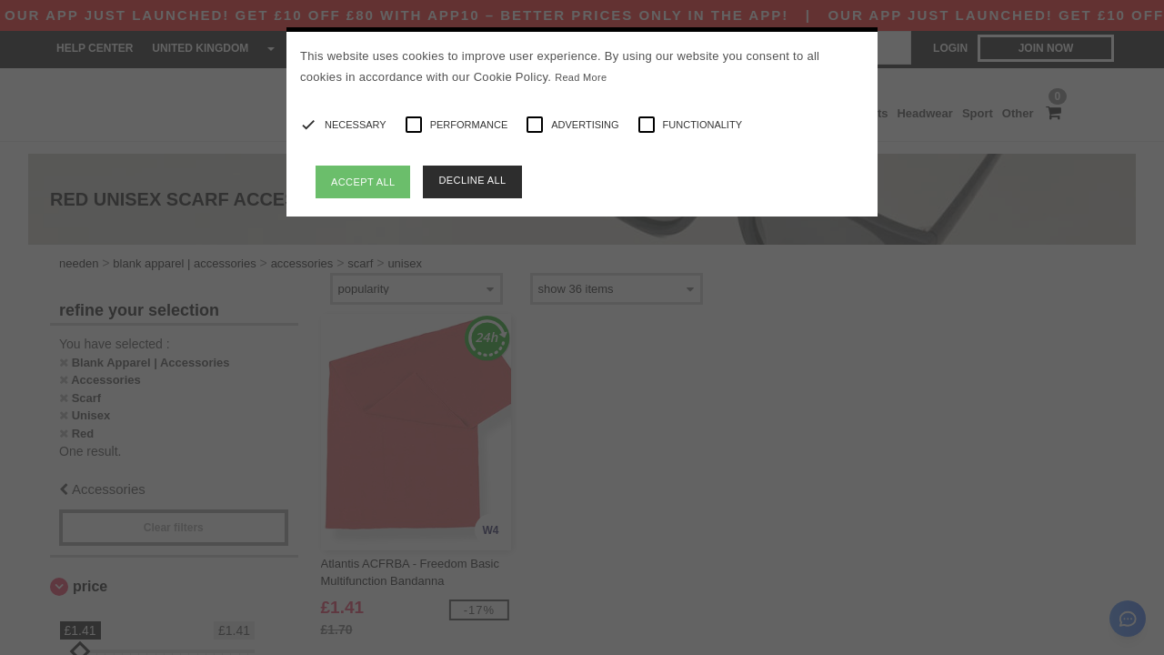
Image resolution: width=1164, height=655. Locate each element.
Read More (581, 77)
